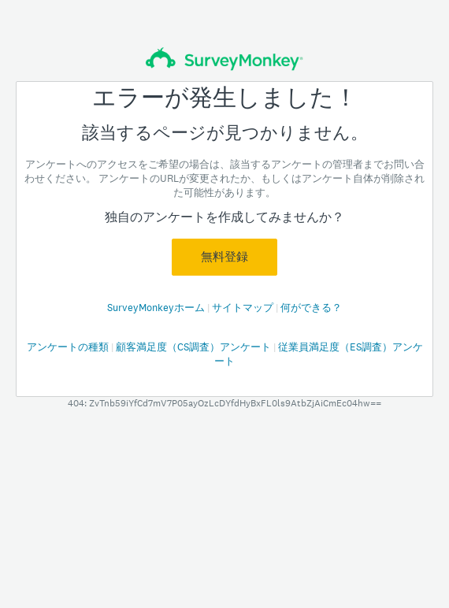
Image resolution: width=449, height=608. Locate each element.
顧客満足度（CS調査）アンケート (194, 347)
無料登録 (224, 257)
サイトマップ (244, 307)
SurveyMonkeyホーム (157, 307)
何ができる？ (311, 307)
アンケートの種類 (69, 347)
